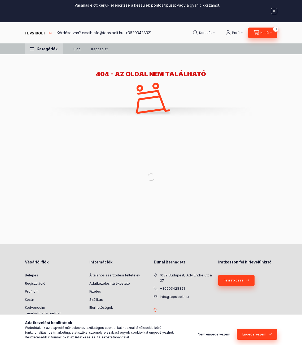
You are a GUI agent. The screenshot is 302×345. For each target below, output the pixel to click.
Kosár (29, 299)
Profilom (31, 291)
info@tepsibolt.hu (174, 296)
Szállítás (96, 299)
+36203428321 (172, 288)
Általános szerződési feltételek (114, 275)
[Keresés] (203, 33)
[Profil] (234, 33)
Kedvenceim (35, 307)
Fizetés (95, 291)
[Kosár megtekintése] (262, 33)
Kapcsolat (99, 49)
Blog (77, 49)
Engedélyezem (254, 334)
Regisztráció (35, 283)
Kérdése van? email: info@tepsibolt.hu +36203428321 (104, 32)
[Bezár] (274, 11)
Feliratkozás (233, 280)
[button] (44, 48)
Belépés (31, 275)
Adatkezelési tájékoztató (109, 283)
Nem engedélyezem (214, 334)
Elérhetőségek (101, 307)
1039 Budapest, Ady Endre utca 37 (186, 278)
